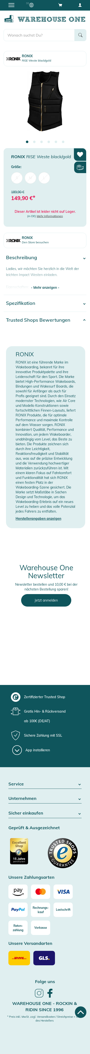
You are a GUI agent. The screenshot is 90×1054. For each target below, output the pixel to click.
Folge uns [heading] (45, 981)
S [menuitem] (17, 178)
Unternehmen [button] (45, 798)
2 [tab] (34, 142)
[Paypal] (18, 910)
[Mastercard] (40, 892)
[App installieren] (31, 750)
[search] (39, 35)
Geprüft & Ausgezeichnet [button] (34, 827)
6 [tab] (63, 142)
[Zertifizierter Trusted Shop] (26, 853)
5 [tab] (56, 142)
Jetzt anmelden (46, 600)
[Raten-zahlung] (18, 928)
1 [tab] (27, 142)
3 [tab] (41, 142)
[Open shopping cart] (60, 4)
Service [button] (45, 784)
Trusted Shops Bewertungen (38, 320)
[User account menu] (80, 4)
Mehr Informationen (50, 216)
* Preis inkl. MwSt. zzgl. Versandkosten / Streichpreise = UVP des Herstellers (44, 1018)
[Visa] (63, 892)
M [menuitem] (30, 178)
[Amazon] (18, 892)
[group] (44, 697)
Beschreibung (21, 257)
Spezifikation (20, 303)
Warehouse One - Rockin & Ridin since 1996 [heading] (44, 1006)
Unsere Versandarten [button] (30, 943)
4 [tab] (48, 142)
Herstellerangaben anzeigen (38, 518)
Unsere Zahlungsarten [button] (31, 877)
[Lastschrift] (63, 910)
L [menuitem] (44, 178)
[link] (39, 997)
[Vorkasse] (40, 928)
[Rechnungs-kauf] (40, 910)
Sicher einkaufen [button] (45, 813)
